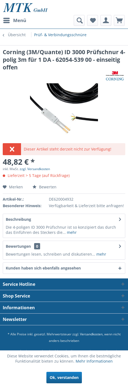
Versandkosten (91, 334)
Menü (14, 19)
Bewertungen (18, 246)
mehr (71, 232)
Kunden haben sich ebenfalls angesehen (43, 268)
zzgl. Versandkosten (35, 169)
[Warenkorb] (119, 20)
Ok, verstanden (64, 377)
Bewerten (44, 186)
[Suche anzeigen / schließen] (79, 20)
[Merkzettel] (92, 20)
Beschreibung (18, 219)
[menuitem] (14, 20)
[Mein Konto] (105, 20)
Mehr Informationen (94, 361)
